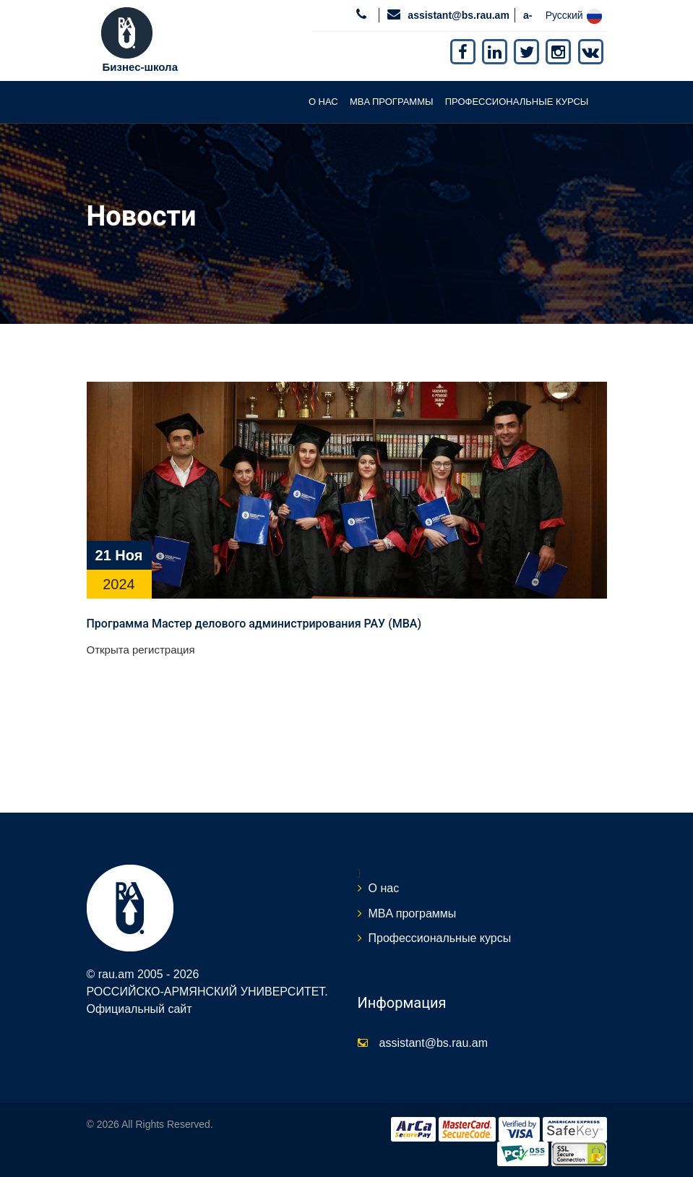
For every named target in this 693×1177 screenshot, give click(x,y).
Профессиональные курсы (517, 101)
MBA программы (392, 101)
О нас (323, 101)
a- (527, 15)
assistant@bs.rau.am (458, 15)
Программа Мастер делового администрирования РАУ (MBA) (254, 623)
